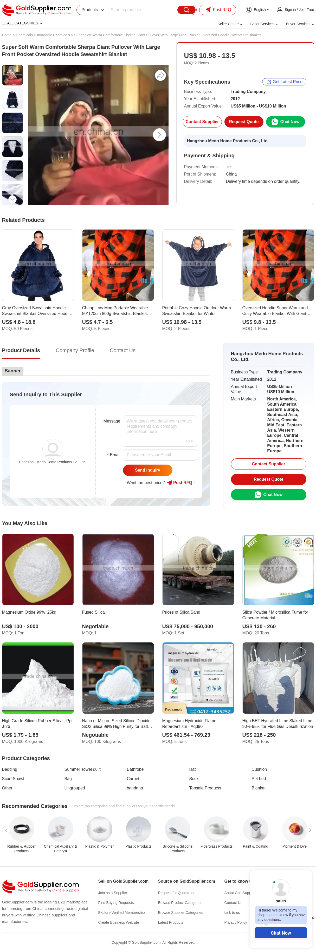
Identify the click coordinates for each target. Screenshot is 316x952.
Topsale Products (205, 788)
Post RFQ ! (181, 482)
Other (7, 788)
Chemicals (24, 35)
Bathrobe (135, 769)
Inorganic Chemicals (53, 35)
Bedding (9, 769)
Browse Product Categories (180, 903)
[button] (12, 70)
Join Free (306, 10)
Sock (194, 778)
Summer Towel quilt (83, 769)
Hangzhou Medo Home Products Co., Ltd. (228, 141)
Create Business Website (118, 922)
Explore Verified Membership (121, 912)
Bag (68, 778)
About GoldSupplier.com (244, 893)
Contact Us (233, 903)
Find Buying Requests (116, 903)
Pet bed (259, 778)
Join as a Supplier (112, 893)
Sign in (290, 10)
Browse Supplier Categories (180, 912)
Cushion (259, 769)
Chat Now (281, 933)
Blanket (259, 788)
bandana (135, 788)
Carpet (133, 778)
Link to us (232, 912)
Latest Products (170, 922)
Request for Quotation (176, 893)
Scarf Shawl (13, 778)
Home (7, 35)
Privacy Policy (235, 922)
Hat (192, 769)
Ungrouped (75, 788)
